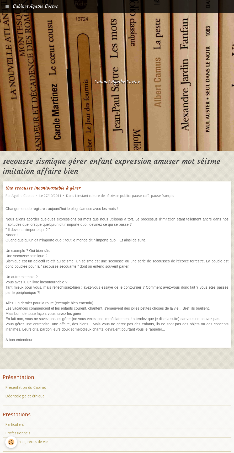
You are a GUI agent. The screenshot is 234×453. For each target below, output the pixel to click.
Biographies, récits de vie (26, 441)
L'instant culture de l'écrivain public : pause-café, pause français (124, 195)
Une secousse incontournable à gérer (43, 188)
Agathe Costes (23, 195)
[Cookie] (11, 442)
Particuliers (14, 424)
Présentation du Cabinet (25, 387)
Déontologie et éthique (25, 395)
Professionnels (17, 432)
